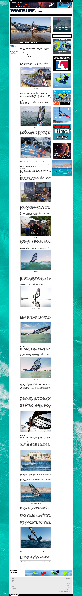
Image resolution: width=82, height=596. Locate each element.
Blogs (13, 589)
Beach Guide (40, 14)
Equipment (23, 14)
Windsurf (11, 49)
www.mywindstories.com (45, 241)
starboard (14, 53)
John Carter (13, 46)
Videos (32, 14)
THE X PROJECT (47, 561)
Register (68, 0)
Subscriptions (67, 589)
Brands (45, 14)
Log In (63, 0)
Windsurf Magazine (58, 35)
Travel (36, 14)
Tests (15, 14)
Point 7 (11, 53)
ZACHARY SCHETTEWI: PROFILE (27, 561)
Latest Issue (49, 14)
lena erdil (13, 51)
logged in (27, 568)
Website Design (66, 595)
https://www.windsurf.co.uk (51, 595)
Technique (28, 14)
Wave (71, 595)
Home (12, 14)
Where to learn (59, 14)
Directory (13, 587)
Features (18, 14)
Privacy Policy (14, 590)
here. (52, 0)
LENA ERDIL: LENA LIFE (28, 43)
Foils (54, 14)
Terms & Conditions (15, 592)
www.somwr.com (32, 175)
